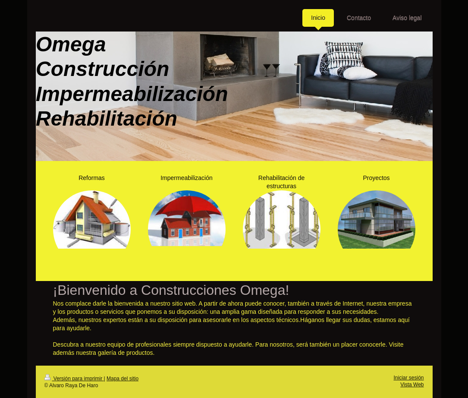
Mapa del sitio (122, 379)
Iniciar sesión (408, 378)
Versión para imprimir (74, 379)
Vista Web (412, 385)
